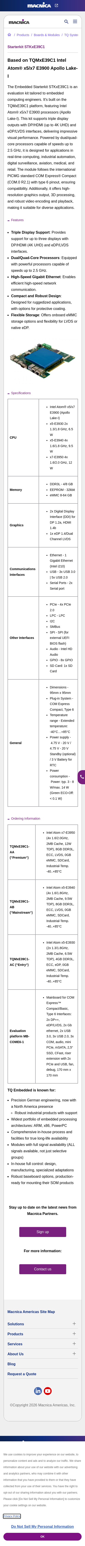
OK (43, 1536)
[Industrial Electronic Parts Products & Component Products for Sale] (21, 35)
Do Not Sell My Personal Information (42, 1527)
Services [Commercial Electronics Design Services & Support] (14, 1344)
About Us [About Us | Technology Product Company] (15, 1354)
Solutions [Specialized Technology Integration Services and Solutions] (15, 1324)
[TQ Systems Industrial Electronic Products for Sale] (71, 35)
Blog (11, 1364)
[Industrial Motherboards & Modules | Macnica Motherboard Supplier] (45, 35)
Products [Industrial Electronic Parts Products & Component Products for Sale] (15, 1334)
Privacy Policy (11, 1516)
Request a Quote (21, 1374)
